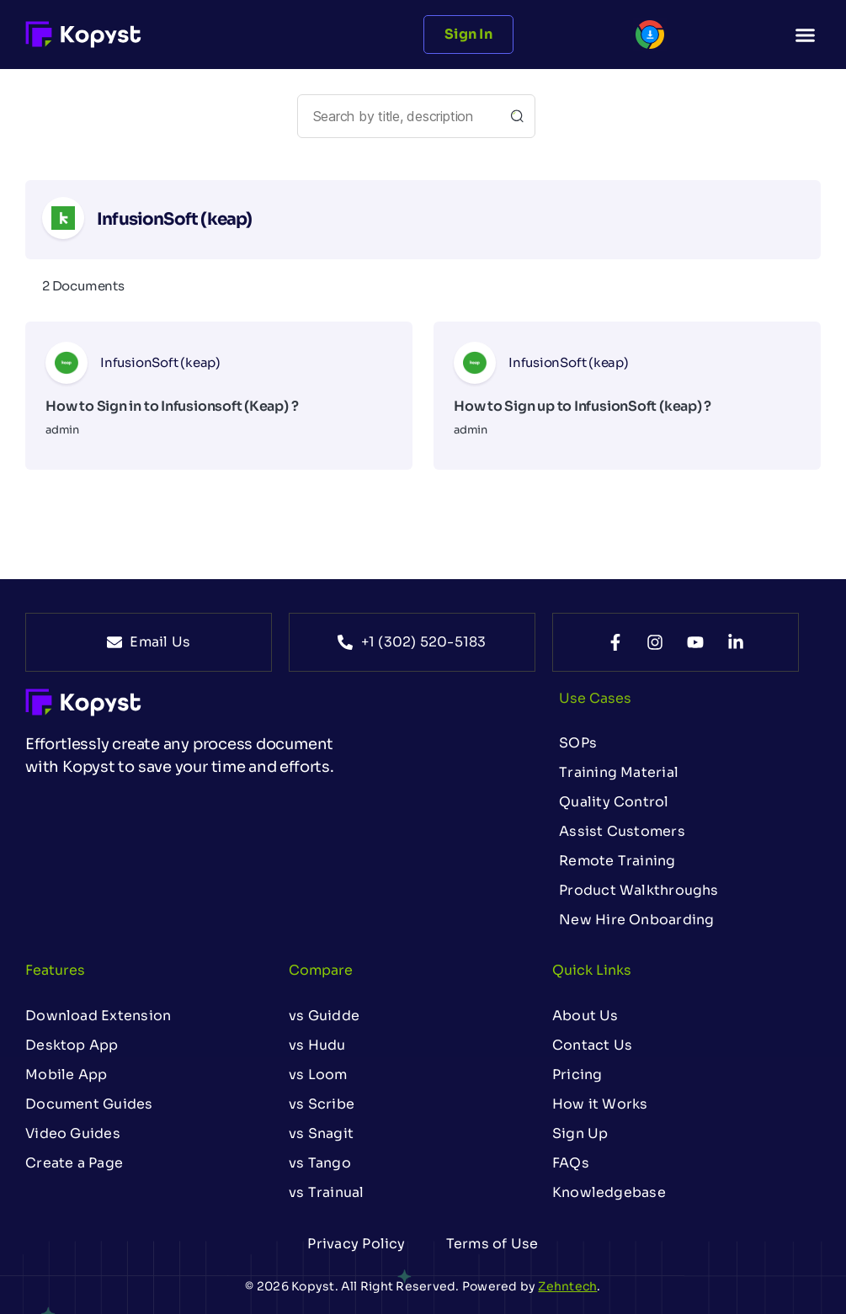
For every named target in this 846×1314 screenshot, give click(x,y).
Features (55, 970)
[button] (805, 35)
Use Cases (595, 698)
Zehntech (567, 1286)
